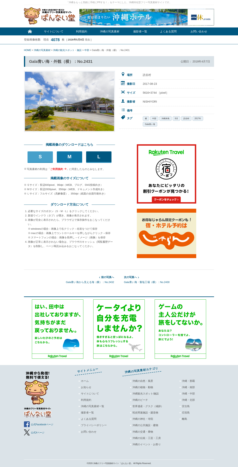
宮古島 (186, 406)
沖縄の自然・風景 (142, 380)
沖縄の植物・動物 (142, 387)
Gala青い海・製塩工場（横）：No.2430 (169, 279)
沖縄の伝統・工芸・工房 (146, 438)
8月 (176, 118)
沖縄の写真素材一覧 (92, 406)
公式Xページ (37, 432)
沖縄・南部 (188, 387)
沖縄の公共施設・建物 (145, 425)
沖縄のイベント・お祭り (146, 444)
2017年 (198, 118)
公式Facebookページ (42, 424)
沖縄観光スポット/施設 (145, 393)
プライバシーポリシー (94, 425)
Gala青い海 (150, 124)
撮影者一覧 (140, 31)
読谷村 (186, 118)
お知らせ (86, 387)
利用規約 (81, 31)
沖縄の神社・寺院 (142, 418)
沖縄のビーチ (140, 399)
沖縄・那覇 (188, 380)
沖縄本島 (165, 118)
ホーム (85, 380)
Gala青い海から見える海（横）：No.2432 (69, 279)
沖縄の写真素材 (109, 31)
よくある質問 (168, 31)
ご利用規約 (56, 169)
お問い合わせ (198, 31)
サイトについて (53, 31)
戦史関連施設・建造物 (145, 412)
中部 (154, 118)
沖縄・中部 (188, 393)
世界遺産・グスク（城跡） (147, 406)
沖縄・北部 (188, 399)
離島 (184, 418)
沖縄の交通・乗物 (142, 431)
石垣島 (186, 412)
